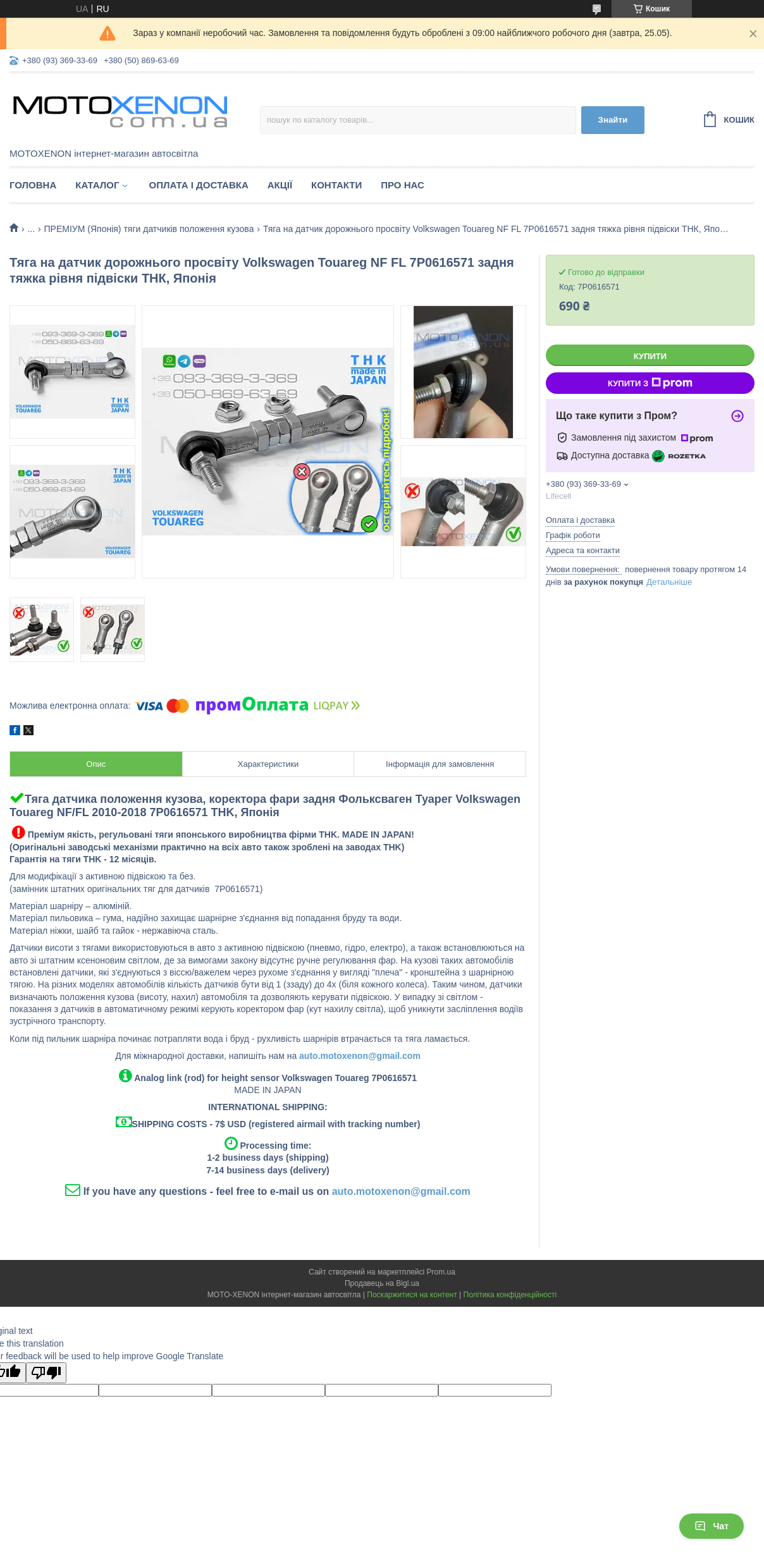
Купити (650, 356)
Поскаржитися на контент (412, 1294)
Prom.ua (441, 1272)
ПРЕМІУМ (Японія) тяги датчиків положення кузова (149, 229)
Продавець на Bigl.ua (382, 1283)
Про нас (402, 185)
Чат (711, 1526)
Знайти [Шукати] (613, 120)
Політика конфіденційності (510, 1294)
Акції (280, 185)
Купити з (650, 383)
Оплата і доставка (198, 185)
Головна (32, 185)
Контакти (336, 185)
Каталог (97, 185)
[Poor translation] (46, 1372)
